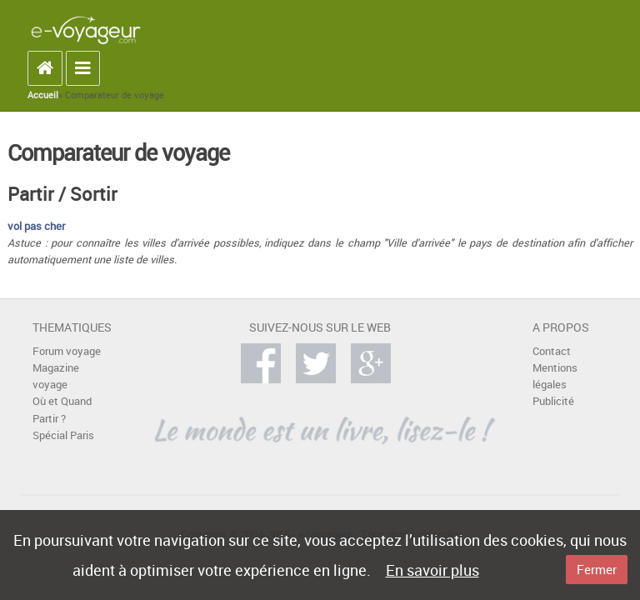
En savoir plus (432, 570)
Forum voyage (66, 351)
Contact (551, 351)
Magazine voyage (55, 376)
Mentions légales (555, 376)
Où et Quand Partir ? (62, 409)
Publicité (553, 401)
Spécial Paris (63, 435)
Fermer (597, 569)
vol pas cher (36, 226)
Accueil (43, 95)
